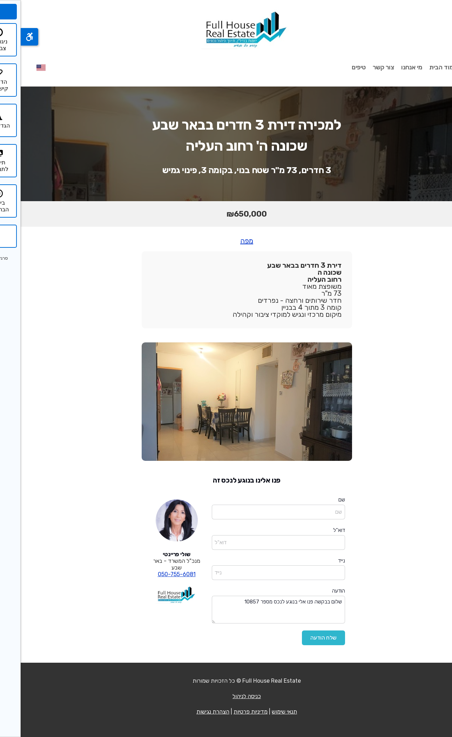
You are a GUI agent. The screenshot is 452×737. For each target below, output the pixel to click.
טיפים (338, 67)
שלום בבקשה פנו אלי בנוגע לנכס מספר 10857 (257, 609)
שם (321, 500)
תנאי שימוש (263, 711)
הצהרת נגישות (192, 711)
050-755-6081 (156, 574)
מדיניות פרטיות (230, 711)
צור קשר (362, 67)
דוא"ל (318, 530)
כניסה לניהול (226, 696)
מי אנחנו (391, 67)
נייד (320, 561)
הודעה (317, 591)
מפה (226, 241)
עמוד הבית (423, 67)
